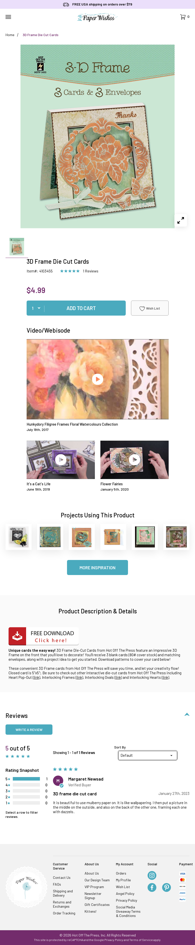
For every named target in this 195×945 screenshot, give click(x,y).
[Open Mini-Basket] (184, 17)
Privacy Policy (126, 900)
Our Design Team (97, 880)
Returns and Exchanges (62, 904)
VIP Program (94, 887)
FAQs (57, 884)
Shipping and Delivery (63, 893)
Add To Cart (81, 308)
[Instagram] (152, 876)
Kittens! (90, 911)
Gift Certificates (97, 904)
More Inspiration (97, 567)
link (36, 677)
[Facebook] (152, 888)
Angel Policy (125, 893)
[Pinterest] (166, 888)
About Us (92, 873)
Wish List (150, 308)
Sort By (120, 747)
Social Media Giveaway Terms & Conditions (128, 911)
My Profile (123, 880)
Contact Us (62, 877)
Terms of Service (141, 939)
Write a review (29, 729)
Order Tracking (64, 913)
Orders (121, 873)
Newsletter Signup (93, 895)
